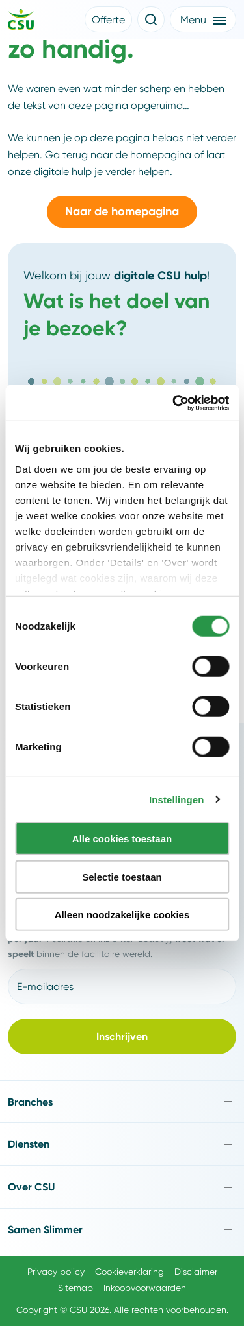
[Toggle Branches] (122, 1102)
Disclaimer (195, 1271)
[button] (108, 19)
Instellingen (176, 799)
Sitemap (75, 1288)
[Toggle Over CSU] (122, 1187)
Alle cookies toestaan (122, 838)
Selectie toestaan (122, 876)
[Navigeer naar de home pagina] (21, 21)
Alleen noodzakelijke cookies (122, 914)
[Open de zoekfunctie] (151, 19)
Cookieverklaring (129, 1271)
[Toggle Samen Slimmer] (122, 1229)
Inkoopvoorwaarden (144, 1288)
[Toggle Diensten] (122, 1144)
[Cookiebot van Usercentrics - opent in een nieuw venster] (173, 402)
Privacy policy (56, 1271)
